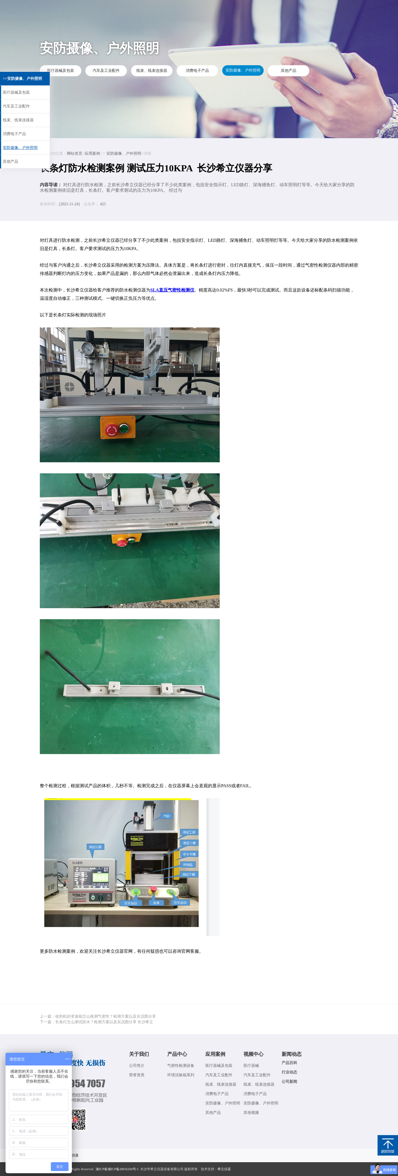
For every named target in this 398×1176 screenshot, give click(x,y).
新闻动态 (241, 10)
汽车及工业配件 (106, 71)
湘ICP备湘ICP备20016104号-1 (117, 1169)
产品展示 (141, 10)
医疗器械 (251, 1066)
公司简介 (137, 1066)
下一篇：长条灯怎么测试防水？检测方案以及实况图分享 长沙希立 (96, 1022)
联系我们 (274, 10)
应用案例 (174, 10)
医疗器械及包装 (60, 71)
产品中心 (177, 1054)
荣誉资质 (137, 1075)
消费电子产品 (197, 71)
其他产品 (288, 71)
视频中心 (208, 10)
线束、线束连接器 (151, 71)
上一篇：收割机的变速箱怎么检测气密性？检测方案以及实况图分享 (98, 1016)
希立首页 (108, 10)
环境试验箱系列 (180, 1075)
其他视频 (251, 1113)
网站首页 (74, 153)
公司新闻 (289, 1082)
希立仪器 (224, 1169)
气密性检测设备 (180, 1066)
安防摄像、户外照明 (243, 71)
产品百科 (289, 1063)
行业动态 (289, 1072)
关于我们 (307, 10)
